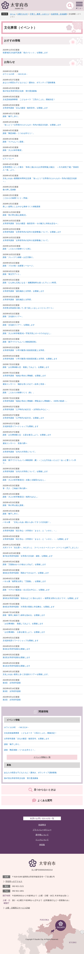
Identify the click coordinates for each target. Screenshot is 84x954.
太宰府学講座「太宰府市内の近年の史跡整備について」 (26, 240)
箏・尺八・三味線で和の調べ (15, 488)
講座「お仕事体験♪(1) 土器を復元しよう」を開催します (27, 435)
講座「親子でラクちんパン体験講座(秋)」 (20, 342)
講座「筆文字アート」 (12, 274)
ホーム (12, 14)
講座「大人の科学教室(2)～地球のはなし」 (21, 497)
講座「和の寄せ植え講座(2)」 (15, 215)
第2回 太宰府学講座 (12, 700)
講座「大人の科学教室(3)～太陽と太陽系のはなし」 (24, 480)
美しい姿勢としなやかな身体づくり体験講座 (21, 206)
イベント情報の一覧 (42, 757)
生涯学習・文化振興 (59, 14)
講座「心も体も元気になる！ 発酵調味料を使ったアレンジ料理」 (30, 283)
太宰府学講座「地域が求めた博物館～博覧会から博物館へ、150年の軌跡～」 (35, 401)
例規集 (42, 845)
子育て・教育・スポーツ (39, 14)
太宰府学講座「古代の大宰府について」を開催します (25, 471)
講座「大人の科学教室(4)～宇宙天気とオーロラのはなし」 (27, 333)
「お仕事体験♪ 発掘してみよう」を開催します (23, 624)
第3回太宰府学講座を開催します (16, 649)
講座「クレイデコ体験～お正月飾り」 (19, 257)
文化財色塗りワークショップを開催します (20, 426)
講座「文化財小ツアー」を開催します (19, 325)
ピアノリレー (8, 159)
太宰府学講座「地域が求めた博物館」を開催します (24, 376)
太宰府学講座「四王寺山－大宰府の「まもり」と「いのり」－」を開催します (36, 539)
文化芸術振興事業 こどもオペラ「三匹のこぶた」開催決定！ (29, 99)
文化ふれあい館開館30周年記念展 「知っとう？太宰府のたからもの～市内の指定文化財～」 (40, 179)
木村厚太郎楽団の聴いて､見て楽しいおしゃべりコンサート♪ (28, 308)
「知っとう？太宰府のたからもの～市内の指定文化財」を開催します (32, 125)
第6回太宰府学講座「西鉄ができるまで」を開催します (26, 573)
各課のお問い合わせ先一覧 (42, 818)
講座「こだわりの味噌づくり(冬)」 (17, 249)
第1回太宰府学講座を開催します (16, 666)
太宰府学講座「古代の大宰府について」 (20, 452)
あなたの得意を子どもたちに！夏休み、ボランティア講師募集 (29, 82)
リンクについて (42, 840)
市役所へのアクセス (13, 881)
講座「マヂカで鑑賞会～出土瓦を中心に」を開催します (26, 590)
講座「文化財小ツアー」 (13, 316)
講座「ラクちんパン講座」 (14, 142)
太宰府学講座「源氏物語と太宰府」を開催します (23, 291)
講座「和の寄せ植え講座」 (14, 505)
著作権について (42, 835)
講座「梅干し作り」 (11, 116)
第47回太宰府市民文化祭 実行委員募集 (20, 91)
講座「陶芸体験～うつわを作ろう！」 (19, 133)
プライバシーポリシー (42, 830)
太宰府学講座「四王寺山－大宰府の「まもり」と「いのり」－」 (30, 531)
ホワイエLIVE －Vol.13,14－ (15, 74)
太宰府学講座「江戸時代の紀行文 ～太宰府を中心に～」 (26, 409)
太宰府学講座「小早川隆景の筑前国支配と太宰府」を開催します (30, 359)
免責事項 (42, 825)
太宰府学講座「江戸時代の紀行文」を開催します (23, 418)
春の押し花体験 (9, 190)
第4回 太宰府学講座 (12, 683)
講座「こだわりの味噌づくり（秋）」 (19, 392)
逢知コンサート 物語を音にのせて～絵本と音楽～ (24, 384)
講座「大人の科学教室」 (13, 150)
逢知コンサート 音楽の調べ (15, 443)
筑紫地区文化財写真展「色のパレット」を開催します (25, 53)
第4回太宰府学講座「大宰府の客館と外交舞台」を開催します (29, 607)
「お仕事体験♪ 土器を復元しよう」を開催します (24, 632)
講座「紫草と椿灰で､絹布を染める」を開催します (24, 615)
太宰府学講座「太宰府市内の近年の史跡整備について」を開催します (32, 232)
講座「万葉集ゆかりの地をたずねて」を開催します (24, 564)
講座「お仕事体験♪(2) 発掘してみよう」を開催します (26, 367)
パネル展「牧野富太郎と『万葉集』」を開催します (24, 581)
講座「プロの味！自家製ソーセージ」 (19, 266)
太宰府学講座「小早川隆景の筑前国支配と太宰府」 (24, 350)
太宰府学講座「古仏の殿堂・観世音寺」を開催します (25, 108)
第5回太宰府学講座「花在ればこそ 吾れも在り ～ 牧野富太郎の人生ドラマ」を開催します (41, 598)
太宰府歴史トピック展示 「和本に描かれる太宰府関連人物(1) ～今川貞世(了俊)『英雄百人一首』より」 (41, 168)
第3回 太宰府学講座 (12, 691)
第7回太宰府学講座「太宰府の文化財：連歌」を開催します (28, 556)
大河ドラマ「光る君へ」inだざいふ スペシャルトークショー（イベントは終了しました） (41, 547)
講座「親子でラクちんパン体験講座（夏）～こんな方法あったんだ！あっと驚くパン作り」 (39, 461)
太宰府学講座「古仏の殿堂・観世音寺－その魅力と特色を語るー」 (31, 223)
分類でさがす (22, 14)
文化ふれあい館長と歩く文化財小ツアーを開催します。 (26, 674)
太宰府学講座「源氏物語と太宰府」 (18, 299)
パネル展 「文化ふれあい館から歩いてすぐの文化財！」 (27, 522)
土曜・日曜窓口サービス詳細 (17, 908)
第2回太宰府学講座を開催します (16, 657)
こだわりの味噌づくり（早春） (16, 198)
